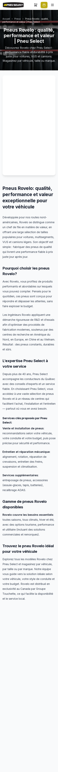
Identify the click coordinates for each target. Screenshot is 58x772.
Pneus (17, 18)
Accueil (6, 18)
